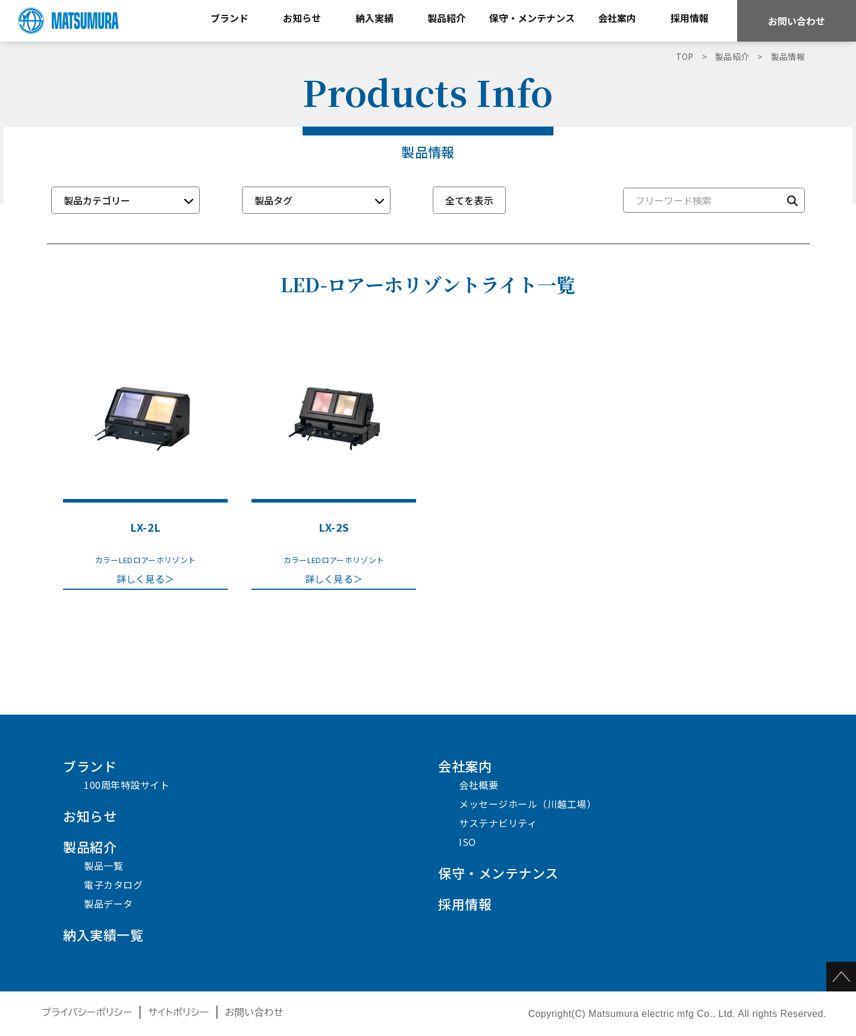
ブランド (90, 765)
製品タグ (273, 200)
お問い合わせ (796, 21)
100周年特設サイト (126, 785)
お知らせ (90, 815)
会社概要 (478, 785)
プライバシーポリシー (87, 1012)
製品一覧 (103, 865)
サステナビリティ (498, 823)
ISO (467, 842)
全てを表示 (469, 200)
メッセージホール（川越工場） (527, 804)
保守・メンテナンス (498, 872)
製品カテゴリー (97, 200)
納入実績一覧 (103, 934)
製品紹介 (90, 846)
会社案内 (465, 765)
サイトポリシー (178, 1012)
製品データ (108, 903)
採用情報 (465, 903)
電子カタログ (113, 884)
